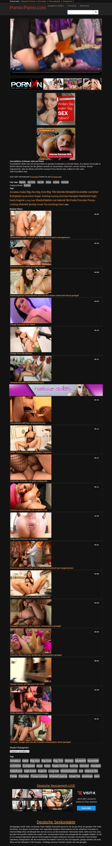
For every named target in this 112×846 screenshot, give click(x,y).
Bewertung (84, 6)
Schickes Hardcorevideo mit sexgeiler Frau (28, 510)
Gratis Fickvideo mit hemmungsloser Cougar (29, 713)
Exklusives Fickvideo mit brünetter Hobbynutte (30, 597)
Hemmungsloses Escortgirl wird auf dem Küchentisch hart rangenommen (41, 568)
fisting (48, 182)
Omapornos (67, 1)
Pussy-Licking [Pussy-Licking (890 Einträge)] (39, 776)
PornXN (27, 185)
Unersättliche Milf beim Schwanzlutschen (28, 423)
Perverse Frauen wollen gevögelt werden (27, 266)
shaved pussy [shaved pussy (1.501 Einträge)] (27, 204)
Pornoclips (42, 1)
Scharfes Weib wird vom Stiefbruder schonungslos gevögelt (36, 655)
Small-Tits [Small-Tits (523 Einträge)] (42, 204)
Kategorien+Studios (56, 6)
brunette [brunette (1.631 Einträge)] (81, 192)
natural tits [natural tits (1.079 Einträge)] (63, 200)
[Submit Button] (95, 12)
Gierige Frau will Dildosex (21, 353)
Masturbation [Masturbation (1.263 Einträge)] (44, 200)
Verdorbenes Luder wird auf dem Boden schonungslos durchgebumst (40, 237)
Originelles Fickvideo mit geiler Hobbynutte (28, 481)
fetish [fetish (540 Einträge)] (31, 196)
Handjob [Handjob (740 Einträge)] (73, 196)
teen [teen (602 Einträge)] (61, 204)
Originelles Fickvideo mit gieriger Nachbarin (29, 539)
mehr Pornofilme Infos (18, 172)
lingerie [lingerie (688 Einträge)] (20, 200)
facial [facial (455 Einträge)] (25, 196)
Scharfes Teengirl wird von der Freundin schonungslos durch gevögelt (40, 742)
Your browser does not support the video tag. (56, 47)
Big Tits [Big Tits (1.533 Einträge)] (51, 192)
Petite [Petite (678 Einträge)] (73, 200)
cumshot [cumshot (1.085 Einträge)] (93, 192)
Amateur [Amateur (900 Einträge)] (15, 191)
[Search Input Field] (80, 12)
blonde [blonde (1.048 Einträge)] (61, 192)
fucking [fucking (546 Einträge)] (55, 196)
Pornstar (65, 182)
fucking (56, 182)
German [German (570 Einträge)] (63, 196)
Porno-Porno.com (28, 7)
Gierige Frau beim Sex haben (22, 324)
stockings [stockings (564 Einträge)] (53, 204)
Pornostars (72, 6)
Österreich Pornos (28, 1)
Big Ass (22, 182)
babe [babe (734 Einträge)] (23, 192)
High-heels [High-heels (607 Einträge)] (30, 771)
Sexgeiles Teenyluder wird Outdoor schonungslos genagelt (35, 626)
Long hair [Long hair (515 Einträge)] (30, 200)
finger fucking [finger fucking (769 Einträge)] (42, 196)
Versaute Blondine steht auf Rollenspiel (27, 382)
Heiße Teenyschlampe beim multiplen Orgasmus (31, 452)
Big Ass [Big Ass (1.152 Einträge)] (31, 192)
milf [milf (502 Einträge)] (54, 200)
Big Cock (31, 182)
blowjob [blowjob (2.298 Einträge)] (71, 192)
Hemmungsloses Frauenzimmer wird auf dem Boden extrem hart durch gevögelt (44, 295)
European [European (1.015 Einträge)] (16, 196)
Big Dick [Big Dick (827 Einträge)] (41, 191)
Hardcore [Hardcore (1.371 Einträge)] (85, 196)
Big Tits (41, 182)
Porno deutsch (54, 1)
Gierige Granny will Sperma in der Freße (27, 684)
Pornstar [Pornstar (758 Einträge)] (82, 200)
